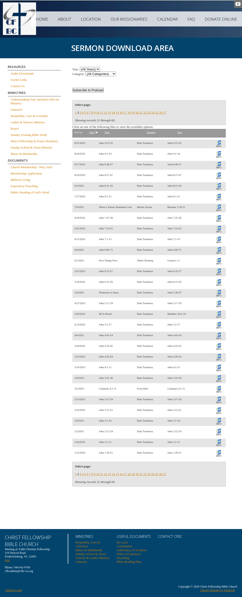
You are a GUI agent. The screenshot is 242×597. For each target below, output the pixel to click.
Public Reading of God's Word (30, 192)
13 (109, 112)
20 (136, 112)
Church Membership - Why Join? (32, 167)
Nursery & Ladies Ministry (93, 558)
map (7, 560)
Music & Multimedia (24, 154)
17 (125, 112)
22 (144, 112)
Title (107, 132)
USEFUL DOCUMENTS (134, 536)
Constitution (124, 546)
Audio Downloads (22, 73)
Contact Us (18, 86)
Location (91, 19)
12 (105, 112)
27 (164, 112)
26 (160, 112)
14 (113, 112)
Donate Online (221, 19)
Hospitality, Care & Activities (29, 116)
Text (179, 132)
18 (129, 112)
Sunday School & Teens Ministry (32, 147)
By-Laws (122, 542)
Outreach (16, 109)
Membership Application (26, 173)
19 (133, 112)
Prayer (15, 128)
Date (93, 132)
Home (42, 19)
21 (141, 112)
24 (152, 112)
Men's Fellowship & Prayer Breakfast (34, 141)
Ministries (84, 536)
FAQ (191, 19)
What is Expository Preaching (129, 556)
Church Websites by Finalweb (217, 590)
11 (101, 112)
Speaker (151, 132)
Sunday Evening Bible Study (29, 135)
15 (117, 112)
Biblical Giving (20, 180)
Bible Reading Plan (129, 562)
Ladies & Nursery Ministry (28, 122)
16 (121, 112)
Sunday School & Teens (91, 554)
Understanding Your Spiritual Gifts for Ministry (35, 101)
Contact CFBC (170, 536)
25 (156, 112)
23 (148, 112)
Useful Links (19, 80)
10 (97, 112)
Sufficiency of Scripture (132, 550)
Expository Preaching (24, 186)
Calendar (167, 19)
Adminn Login (13, 590)
